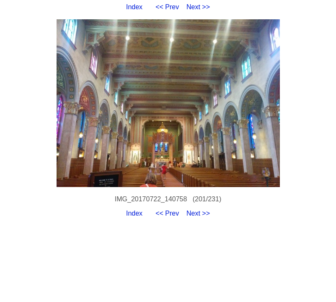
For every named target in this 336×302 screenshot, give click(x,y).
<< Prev (167, 6)
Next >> (198, 6)
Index (134, 6)
